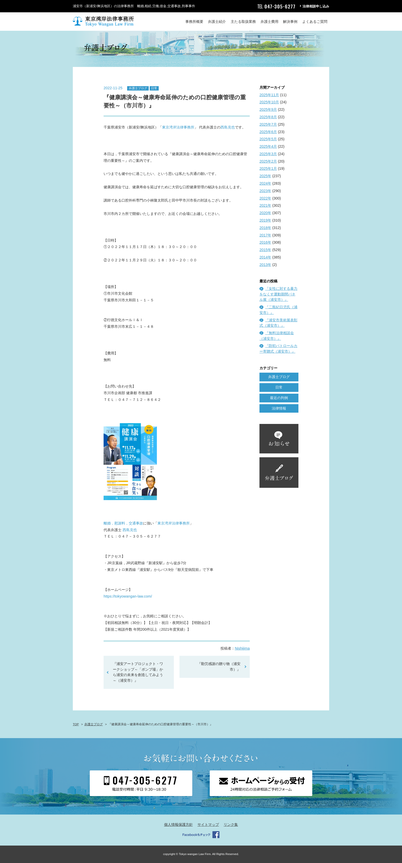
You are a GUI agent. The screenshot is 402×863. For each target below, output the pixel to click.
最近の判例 (279, 398)
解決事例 (290, 21)
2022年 (265, 198)
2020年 (265, 213)
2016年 (265, 242)
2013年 (265, 265)
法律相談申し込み (316, 6)
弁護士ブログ (138, 88)
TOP (76, 724)
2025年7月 (268, 124)
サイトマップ (208, 824)
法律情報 (279, 408)
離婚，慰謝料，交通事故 (123, 523)
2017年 (265, 235)
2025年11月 (269, 95)
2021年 (265, 205)
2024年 (265, 183)
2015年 (265, 250)
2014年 (265, 257)
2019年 (265, 220)
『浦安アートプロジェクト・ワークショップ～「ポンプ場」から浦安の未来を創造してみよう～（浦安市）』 (138, 672)
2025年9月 (268, 109)
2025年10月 (269, 102)
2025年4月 (268, 146)
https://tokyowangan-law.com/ (128, 596)
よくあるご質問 (314, 21)
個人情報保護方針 (178, 824)
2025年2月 (268, 161)
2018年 (265, 228)
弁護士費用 (269, 21)
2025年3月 (268, 154)
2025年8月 (268, 117)
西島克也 (227, 127)
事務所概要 (194, 21)
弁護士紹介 (217, 21)
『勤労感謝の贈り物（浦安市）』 (218, 666)
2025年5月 (268, 139)
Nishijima (242, 648)
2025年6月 (268, 132)
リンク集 (231, 824)
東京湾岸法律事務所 (178, 127)
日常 (154, 88)
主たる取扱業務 (243, 21)
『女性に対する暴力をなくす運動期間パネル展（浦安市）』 (278, 294)
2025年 (265, 176)
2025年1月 (268, 168)
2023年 (265, 191)
